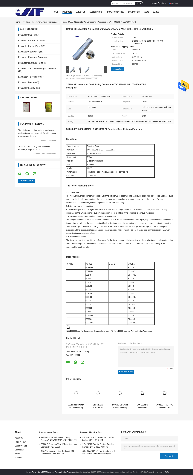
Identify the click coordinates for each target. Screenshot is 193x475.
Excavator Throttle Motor (30, 77)
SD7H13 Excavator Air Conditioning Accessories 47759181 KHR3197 (76, 406)
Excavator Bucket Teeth (29, 40)
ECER (167, 472)
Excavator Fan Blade (28, 88)
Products (67, 12)
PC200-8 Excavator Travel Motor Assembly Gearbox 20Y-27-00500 (59, 445)
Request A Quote (158, 3)
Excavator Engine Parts (29, 46)
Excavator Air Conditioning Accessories (49, 22)
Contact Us (134, 12)
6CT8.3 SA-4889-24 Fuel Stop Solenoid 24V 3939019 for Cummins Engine (98, 452)
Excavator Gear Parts (28, 51)
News (146, 12)
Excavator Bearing (27, 82)
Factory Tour (96, 12)
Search (138, 3)
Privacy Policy (31, 472)
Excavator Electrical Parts (30, 57)
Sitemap (18, 458)
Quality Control (115, 12)
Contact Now (117, 69)
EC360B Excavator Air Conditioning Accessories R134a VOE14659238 (120, 406)
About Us (80, 12)
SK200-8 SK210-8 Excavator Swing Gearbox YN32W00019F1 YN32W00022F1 (59, 438)
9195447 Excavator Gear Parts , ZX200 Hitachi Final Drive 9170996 (57, 452)
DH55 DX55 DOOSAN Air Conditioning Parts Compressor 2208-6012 (98, 406)
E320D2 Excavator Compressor (81, 331)
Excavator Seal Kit (27, 35)
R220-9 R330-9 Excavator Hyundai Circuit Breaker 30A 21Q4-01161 (99, 438)
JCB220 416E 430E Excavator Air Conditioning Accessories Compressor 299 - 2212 (164, 406)
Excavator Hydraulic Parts (30, 63)
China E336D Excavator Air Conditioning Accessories (57, 472)
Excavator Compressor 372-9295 (105, 331)
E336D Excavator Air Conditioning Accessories (135, 331)
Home (55, 12)
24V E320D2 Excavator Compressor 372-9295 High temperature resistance (142, 406)
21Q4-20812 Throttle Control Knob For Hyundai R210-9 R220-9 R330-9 (98, 445)
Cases (156, 12)
